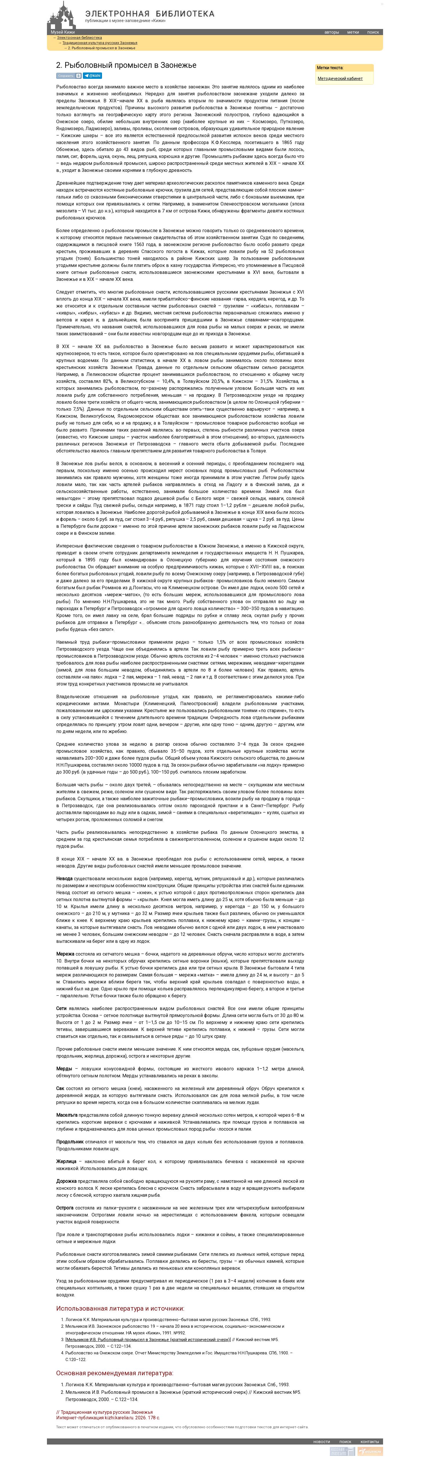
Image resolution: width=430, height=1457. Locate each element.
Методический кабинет (340, 78)
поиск (373, 32)
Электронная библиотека (150, 14)
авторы (332, 32)
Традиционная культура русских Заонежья (100, 43)
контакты (370, 1441)
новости (322, 1441)
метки (353, 32)
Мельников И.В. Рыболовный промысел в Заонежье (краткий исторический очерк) (148, 1339)
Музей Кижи (63, 32)
